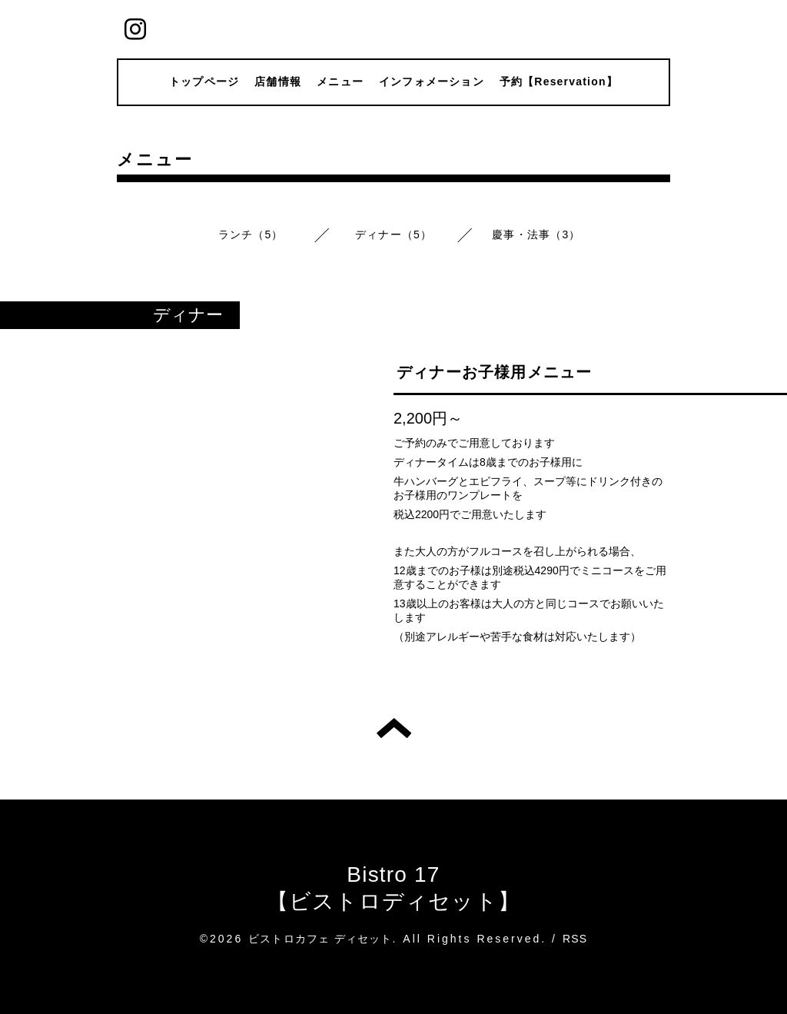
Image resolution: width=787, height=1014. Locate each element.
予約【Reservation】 (559, 81)
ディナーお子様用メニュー (494, 372)
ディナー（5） (393, 234)
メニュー (340, 81)
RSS (575, 939)
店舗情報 (277, 81)
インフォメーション (431, 81)
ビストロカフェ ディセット (320, 939)
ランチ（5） (251, 234)
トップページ (204, 81)
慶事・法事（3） (536, 234)
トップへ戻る (394, 728)
